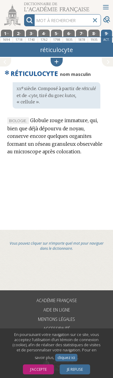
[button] (57, 62)
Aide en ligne (56, 310)
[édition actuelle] (106, 36)
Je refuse (75, 369)
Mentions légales (56, 319)
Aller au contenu (23, 5)
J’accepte (38, 369)
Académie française (56, 300)
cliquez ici (66, 357)
